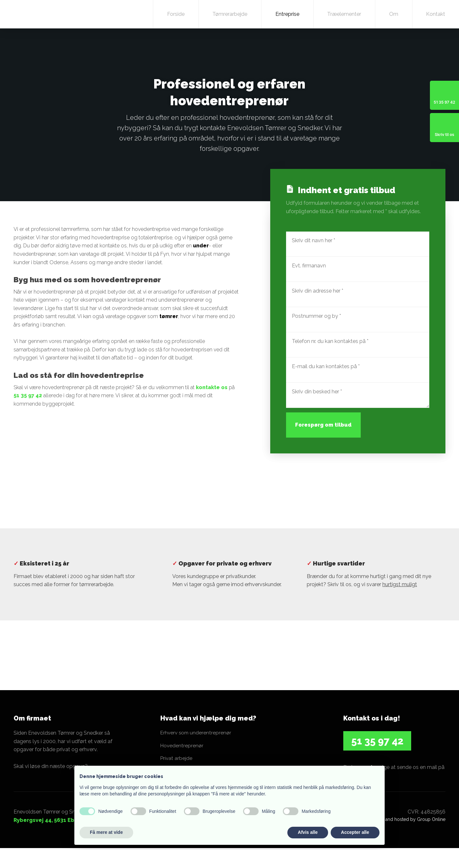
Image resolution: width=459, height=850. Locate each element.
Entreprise (287, 14)
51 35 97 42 (28, 395)
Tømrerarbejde (229, 14)
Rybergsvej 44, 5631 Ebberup (52, 822)
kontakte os (212, 387)
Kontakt (435, 14)
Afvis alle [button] (307, 832)
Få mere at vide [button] (106, 832)
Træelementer (344, 14)
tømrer (168, 316)
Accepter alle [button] (355, 832)
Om (393, 14)
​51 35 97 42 (377, 741)
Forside (176, 14)
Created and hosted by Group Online (406, 821)
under (201, 246)
